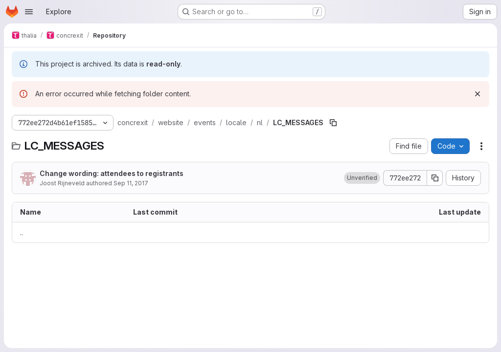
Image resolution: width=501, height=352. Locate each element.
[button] (362, 178)
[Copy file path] (333, 123)
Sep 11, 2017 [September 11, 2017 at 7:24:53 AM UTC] (131, 183)
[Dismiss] (477, 94)
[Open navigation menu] (29, 12)
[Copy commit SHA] (435, 178)
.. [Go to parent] (21, 232)
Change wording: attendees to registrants (111, 173)
